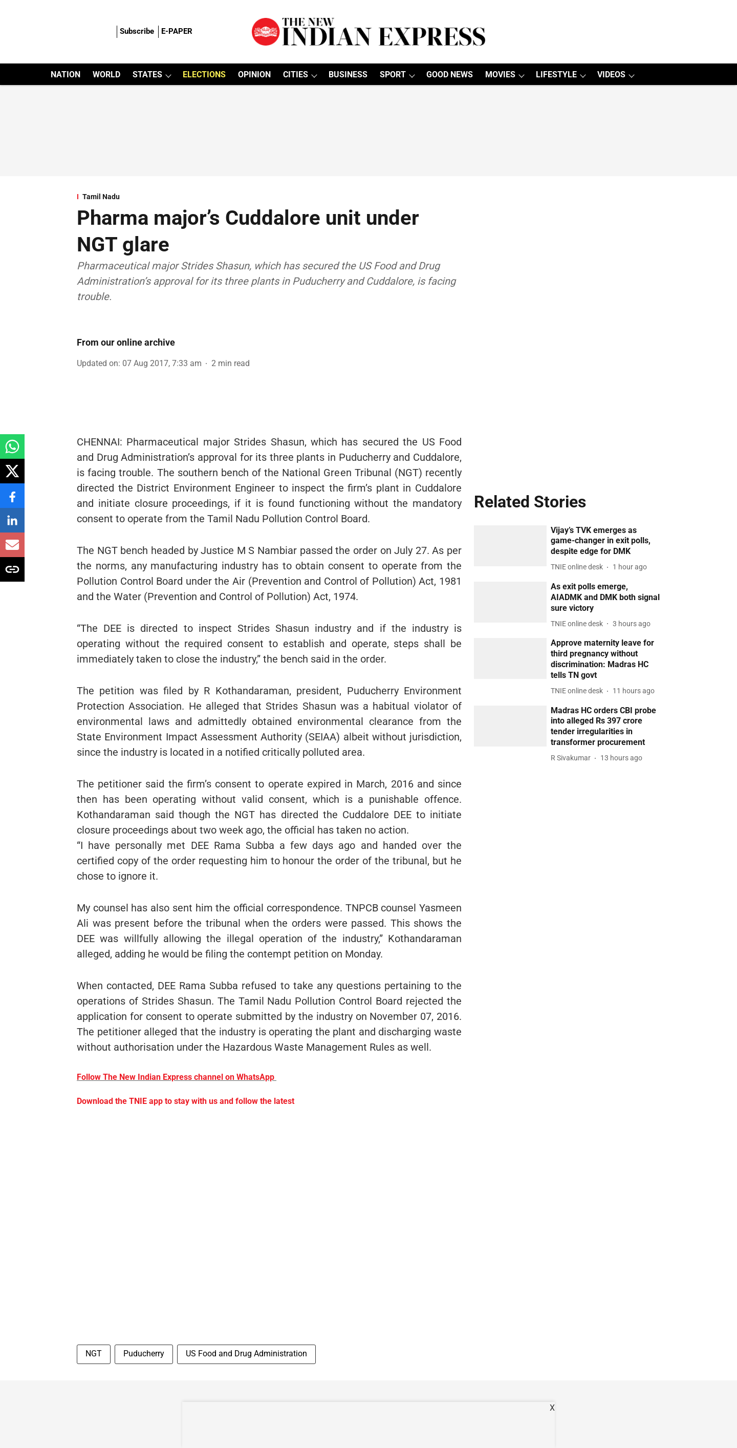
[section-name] (269, 197)
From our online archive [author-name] (126, 342)
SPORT (393, 74)
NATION (65, 74)
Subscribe (137, 31)
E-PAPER (176, 31)
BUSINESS (348, 74)
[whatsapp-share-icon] (12, 452)
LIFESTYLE (556, 74)
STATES (147, 74)
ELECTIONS (204, 74)
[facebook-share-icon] (12, 501)
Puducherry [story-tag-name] (143, 1353)
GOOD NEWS (449, 74)
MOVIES (500, 74)
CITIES (295, 74)
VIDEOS (611, 74)
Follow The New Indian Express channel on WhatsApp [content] (175, 1077)
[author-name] (579, 567)
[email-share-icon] (12, 550)
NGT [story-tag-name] (93, 1353)
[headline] (605, 541)
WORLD (106, 74)
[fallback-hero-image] (510, 545)
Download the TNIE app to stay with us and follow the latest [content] (185, 1101)
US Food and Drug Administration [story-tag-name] (246, 1353)
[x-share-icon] (12, 476)
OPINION (254, 74)
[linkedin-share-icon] (12, 525)
